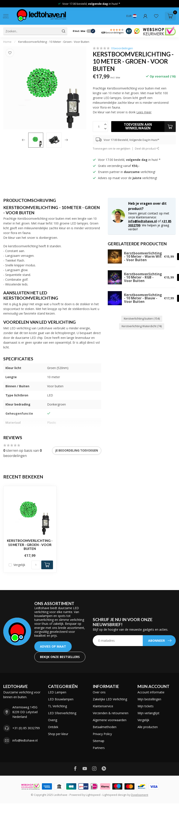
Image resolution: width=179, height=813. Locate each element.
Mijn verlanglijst (148, 713)
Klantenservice (103, 706)
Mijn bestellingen (149, 699)
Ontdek (53, 727)
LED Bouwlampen (60, 699)
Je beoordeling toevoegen (76, 450)
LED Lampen (57, 692)
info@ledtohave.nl (142, 221)
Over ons (99, 692)
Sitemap (98, 741)
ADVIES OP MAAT (53, 646)
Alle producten (148, 727)
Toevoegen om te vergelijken (111, 148)
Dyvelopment (139, 795)
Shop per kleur (58, 734)
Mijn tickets (146, 706)
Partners (99, 748)
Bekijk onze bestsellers (60, 657)
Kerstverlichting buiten (142, 318)
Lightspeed (93, 795)
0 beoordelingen (122, 48)
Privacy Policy (102, 734)
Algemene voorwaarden (109, 720)
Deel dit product (147, 148)
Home (7, 42)
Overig (52, 720)
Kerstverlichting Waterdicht (142, 326)
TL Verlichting (57, 706)
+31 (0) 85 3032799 (26, 728)
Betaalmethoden (104, 727)
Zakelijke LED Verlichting (110, 699)
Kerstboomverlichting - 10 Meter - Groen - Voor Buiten (53, 42)
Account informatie (151, 692)
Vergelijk (19, 564)
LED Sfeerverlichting (62, 713)
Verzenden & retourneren (110, 713)
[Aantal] (35, 565)
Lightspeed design (115, 795)
